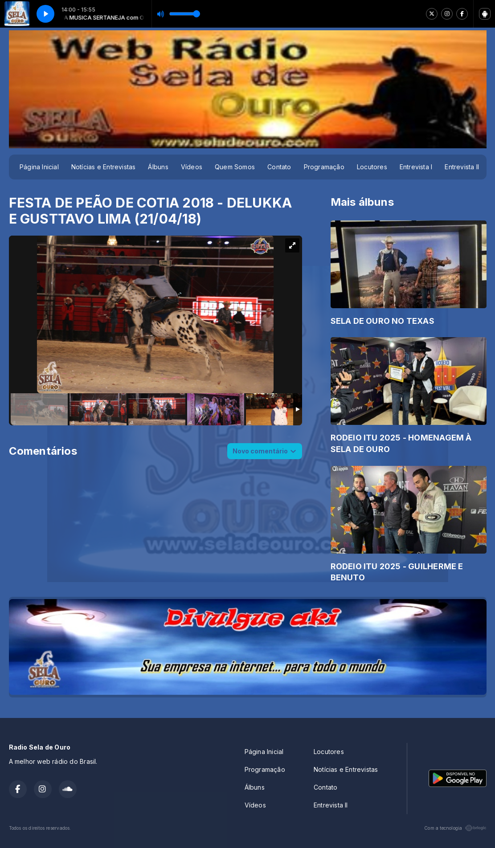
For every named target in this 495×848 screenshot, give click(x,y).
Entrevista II (462, 167)
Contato (279, 167)
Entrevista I (416, 167)
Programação (324, 167)
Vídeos (191, 167)
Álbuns (158, 167)
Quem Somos (235, 167)
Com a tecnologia (455, 828)
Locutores (372, 167)
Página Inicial (39, 167)
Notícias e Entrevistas (103, 167)
